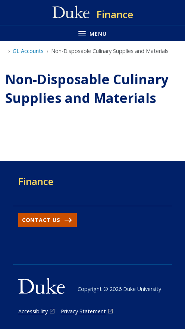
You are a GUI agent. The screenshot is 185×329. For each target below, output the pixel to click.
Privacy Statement (83, 311)
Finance (35, 181)
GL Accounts (28, 50)
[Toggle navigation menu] (92, 33)
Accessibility (33, 311)
